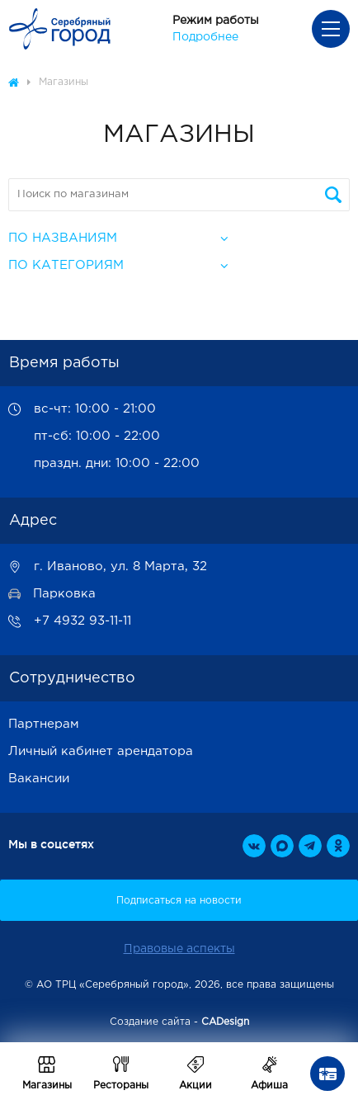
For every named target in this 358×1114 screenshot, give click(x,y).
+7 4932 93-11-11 (82, 621)
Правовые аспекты (179, 949)
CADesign (225, 1022)
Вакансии (38, 778)
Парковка (64, 593)
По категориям (66, 265)
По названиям (62, 238)
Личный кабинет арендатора (100, 751)
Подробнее (205, 37)
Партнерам (43, 724)
